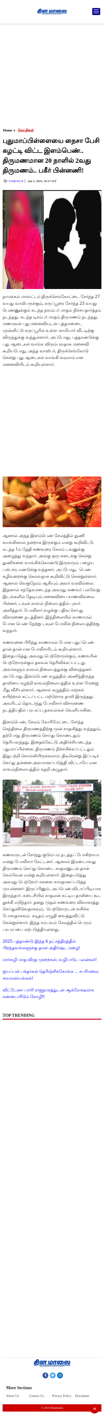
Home (7, 130)
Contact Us (36, 1396)
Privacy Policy (61, 1396)
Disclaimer (82, 1396)
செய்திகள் (26, 130)
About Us (12, 1396)
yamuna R (15, 181)
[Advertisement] (51, 74)
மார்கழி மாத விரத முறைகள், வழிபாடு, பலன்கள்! (49, 959)
